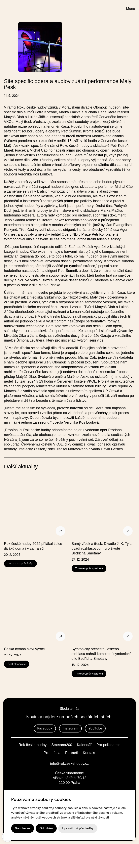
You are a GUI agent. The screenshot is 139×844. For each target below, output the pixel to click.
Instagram (70, 728)
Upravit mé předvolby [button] (77, 828)
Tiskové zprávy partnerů (89, 568)
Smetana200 (62, 745)
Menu (130, 9)
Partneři (71, 753)
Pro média (52, 753)
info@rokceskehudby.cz (69, 764)
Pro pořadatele (108, 745)
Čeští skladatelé (17, 664)
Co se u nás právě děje (20, 563)
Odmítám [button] (46, 828)
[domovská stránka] (39, 8)
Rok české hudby (32, 745)
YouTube (95, 728)
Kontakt (89, 753)
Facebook (44, 728)
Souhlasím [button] (22, 828)
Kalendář (84, 745)
